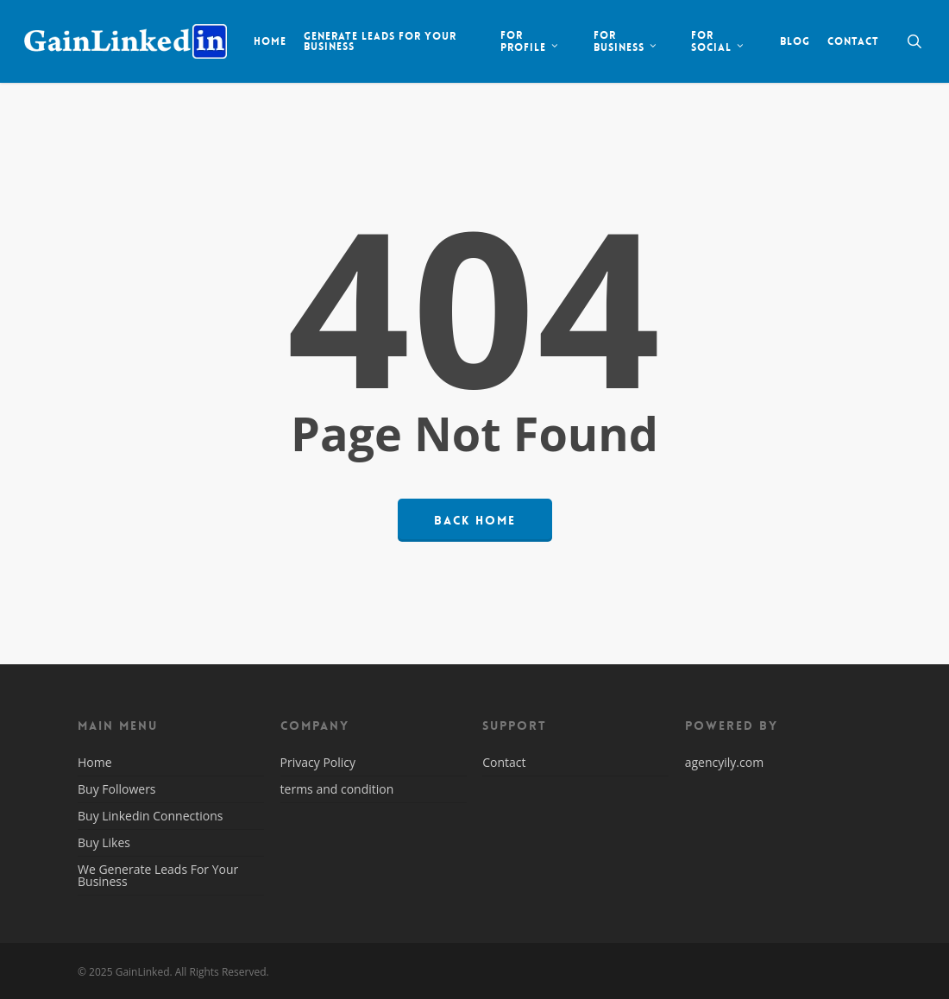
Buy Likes (104, 842)
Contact (503, 763)
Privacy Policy (317, 763)
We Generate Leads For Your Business (158, 875)
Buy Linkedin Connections (150, 815)
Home (95, 763)
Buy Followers (117, 789)
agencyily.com (724, 762)
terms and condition (337, 789)
